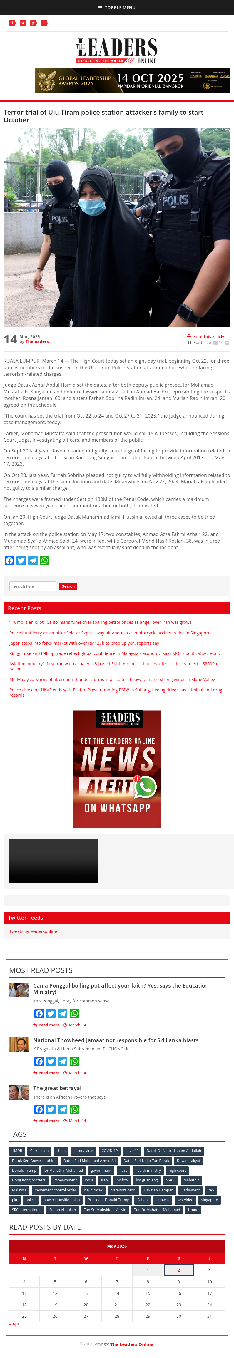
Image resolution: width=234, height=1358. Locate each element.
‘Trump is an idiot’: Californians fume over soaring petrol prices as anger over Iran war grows (100, 622)
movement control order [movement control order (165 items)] (56, 1189)
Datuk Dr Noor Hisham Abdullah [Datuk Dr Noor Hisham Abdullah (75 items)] (175, 1150)
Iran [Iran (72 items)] (105, 1179)
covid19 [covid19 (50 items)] (133, 1150)
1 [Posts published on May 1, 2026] (148, 1269)
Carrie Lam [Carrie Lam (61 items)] (40, 1150)
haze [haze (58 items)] (124, 1170)
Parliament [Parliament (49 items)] (192, 1189)
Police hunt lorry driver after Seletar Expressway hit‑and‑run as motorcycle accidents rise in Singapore (109, 633)
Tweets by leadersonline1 (34, 931)
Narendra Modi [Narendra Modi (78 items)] (124, 1189)
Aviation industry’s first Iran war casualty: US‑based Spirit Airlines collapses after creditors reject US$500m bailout (113, 666)
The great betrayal (57, 1088)
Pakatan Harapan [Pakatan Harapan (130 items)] (160, 1189)
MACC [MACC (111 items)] (172, 1179)
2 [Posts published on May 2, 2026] (179, 1269)
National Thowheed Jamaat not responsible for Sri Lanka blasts (115, 1040)
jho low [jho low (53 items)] (123, 1179)
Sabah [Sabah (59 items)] (143, 1199)
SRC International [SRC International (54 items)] (26, 1208)
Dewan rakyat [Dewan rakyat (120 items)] (189, 1160)
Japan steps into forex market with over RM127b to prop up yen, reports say (84, 643)
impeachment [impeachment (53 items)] (65, 1179)
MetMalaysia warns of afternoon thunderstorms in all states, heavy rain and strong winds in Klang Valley (112, 679)
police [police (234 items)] (31, 1199)
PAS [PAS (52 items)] (213, 1189)
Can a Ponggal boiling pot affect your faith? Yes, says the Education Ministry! (121, 988)
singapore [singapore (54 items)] (211, 1199)
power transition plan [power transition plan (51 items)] (62, 1199)
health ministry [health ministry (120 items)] (149, 1170)
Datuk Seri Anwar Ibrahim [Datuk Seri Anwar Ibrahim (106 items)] (34, 1160)
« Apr (14, 1322)
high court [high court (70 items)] (179, 1170)
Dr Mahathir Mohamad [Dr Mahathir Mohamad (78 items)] (64, 1170)
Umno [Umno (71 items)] (194, 1208)
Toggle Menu (117, 7)
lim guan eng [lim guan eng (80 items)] (148, 1179)
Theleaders (37, 341)
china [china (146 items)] (61, 1150)
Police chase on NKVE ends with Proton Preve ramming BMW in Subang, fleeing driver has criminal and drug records (115, 692)
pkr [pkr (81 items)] (15, 1199)
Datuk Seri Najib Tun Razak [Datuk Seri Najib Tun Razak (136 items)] (147, 1160)
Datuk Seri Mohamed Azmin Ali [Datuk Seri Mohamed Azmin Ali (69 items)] (90, 1160)
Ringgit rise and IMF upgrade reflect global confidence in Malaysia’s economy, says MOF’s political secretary (114, 653)
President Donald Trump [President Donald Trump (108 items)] (109, 1199)
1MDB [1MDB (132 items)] (17, 1150)
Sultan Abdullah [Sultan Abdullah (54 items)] (63, 1208)
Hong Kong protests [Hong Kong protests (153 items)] (29, 1179)
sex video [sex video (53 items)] (187, 1199)
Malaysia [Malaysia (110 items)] (19, 1189)
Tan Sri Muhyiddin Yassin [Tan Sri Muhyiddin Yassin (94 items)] (106, 1208)
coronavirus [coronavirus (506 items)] (85, 1150)
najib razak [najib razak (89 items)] (94, 1189)
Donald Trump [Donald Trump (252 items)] (24, 1170)
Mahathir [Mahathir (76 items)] (193, 1179)
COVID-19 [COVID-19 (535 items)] (111, 1150)
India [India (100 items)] (90, 1179)
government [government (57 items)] (101, 1170)
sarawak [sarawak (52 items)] (164, 1199)
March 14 (74, 1025)
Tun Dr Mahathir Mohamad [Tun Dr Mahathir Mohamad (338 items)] (158, 1208)
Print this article (205, 336)
